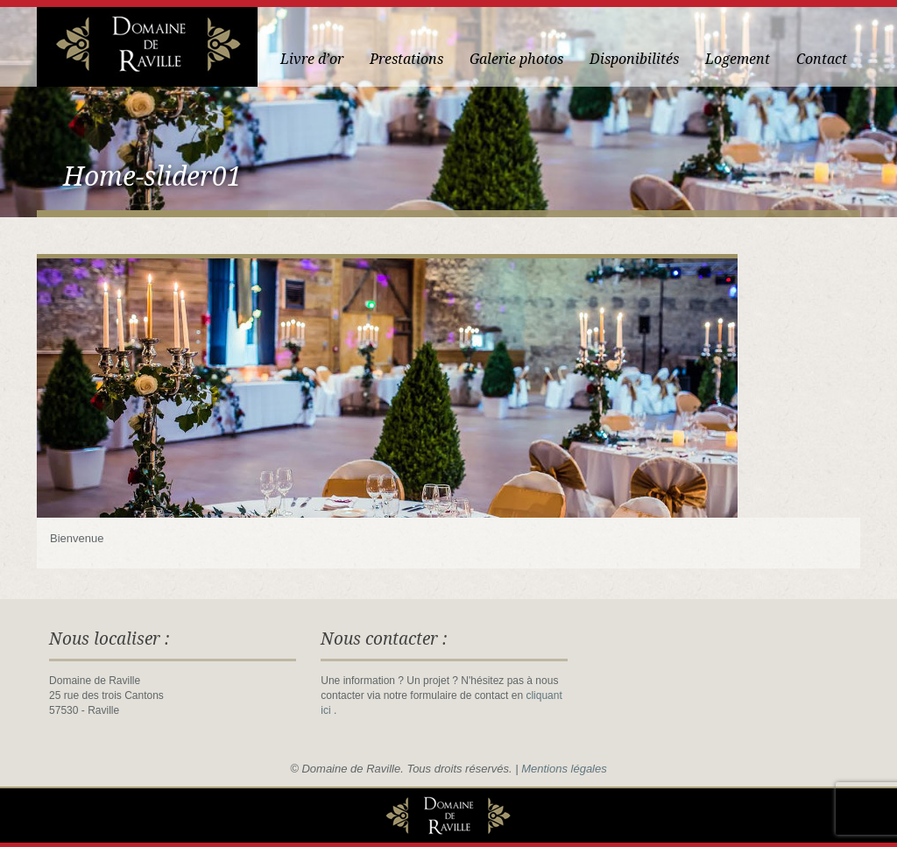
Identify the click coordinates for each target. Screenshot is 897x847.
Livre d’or (311, 59)
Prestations (406, 59)
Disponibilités (634, 59)
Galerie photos (516, 59)
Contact (821, 59)
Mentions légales (564, 768)
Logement (737, 59)
